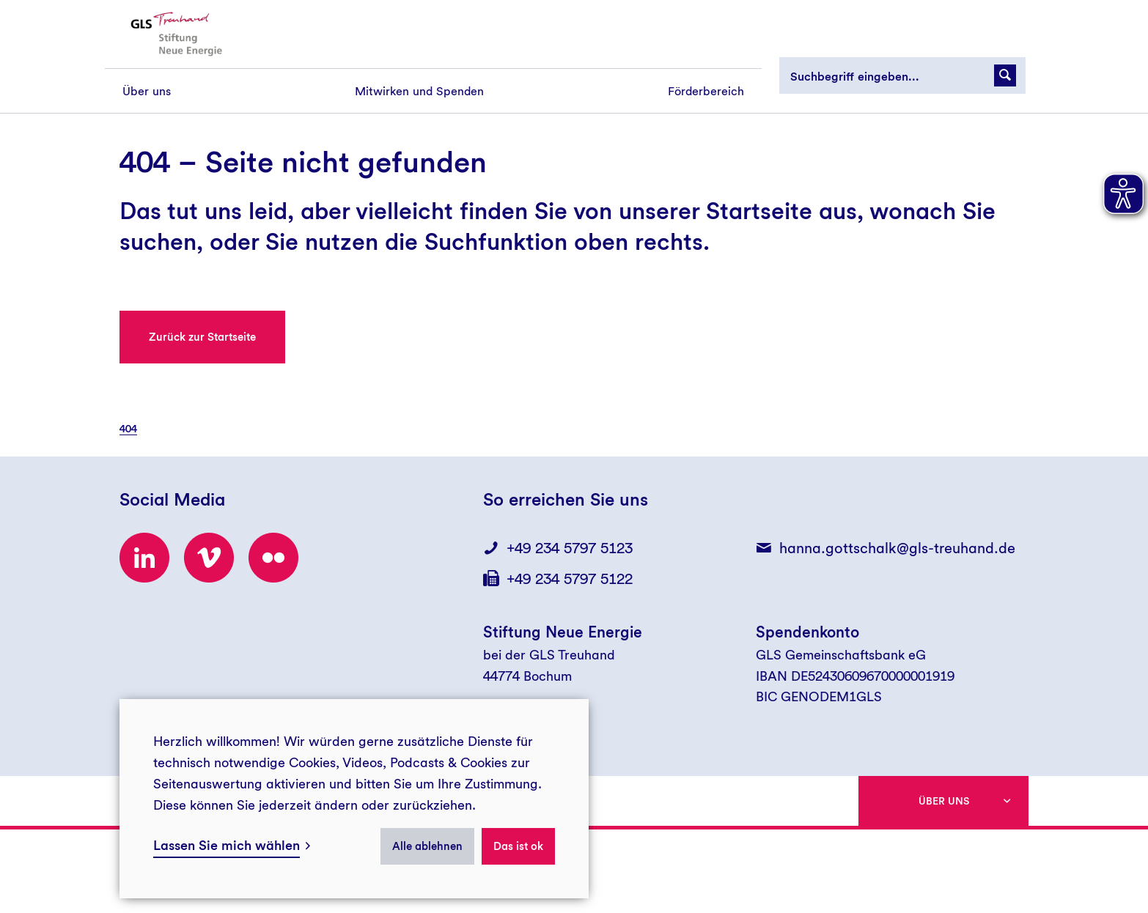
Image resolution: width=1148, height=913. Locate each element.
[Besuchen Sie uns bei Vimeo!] (209, 558)
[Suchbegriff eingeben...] (902, 75)
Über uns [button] (944, 801)
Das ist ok (518, 846)
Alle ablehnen (427, 846)
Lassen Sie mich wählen (226, 845)
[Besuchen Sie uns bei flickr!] (273, 558)
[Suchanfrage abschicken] (1005, 75)
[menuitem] (146, 91)
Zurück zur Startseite (202, 337)
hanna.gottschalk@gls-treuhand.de (897, 548)
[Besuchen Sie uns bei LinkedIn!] (144, 558)
